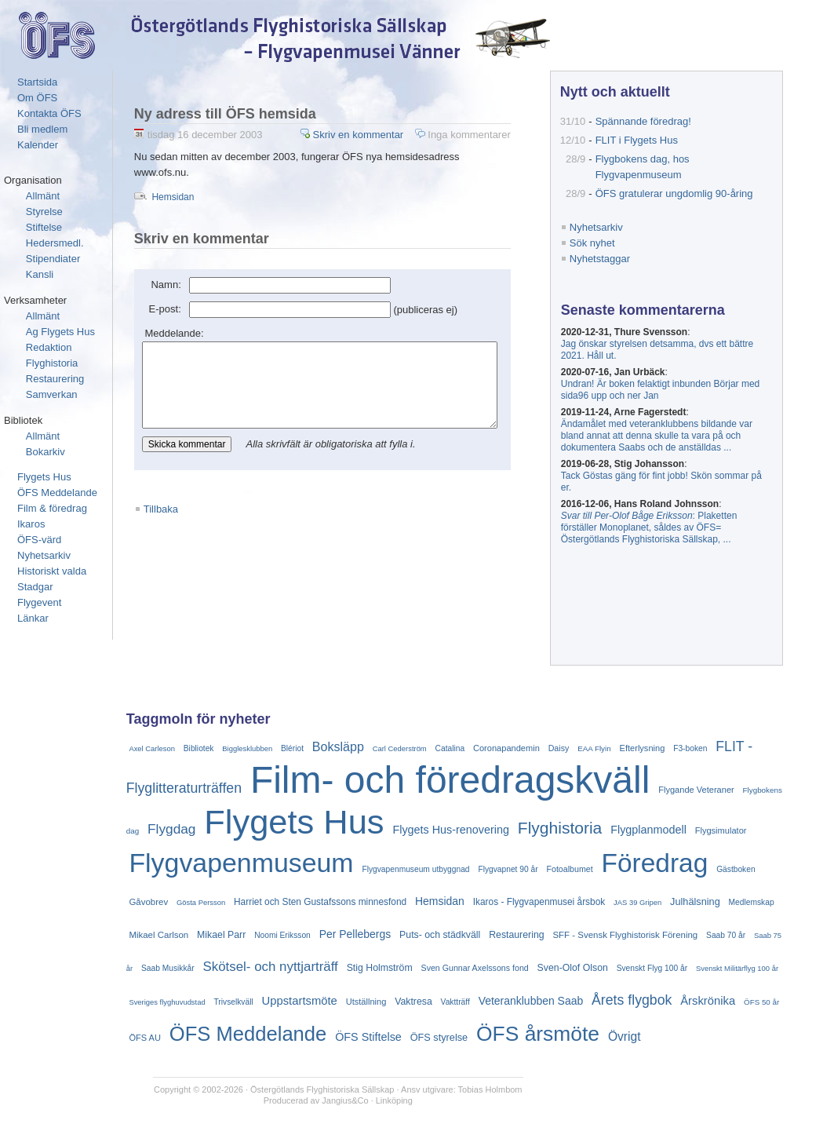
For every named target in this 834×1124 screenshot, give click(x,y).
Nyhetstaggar (605, 259)
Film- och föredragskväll (450, 780)
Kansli (39, 274)
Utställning (366, 1001)
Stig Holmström (380, 967)
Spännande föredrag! (649, 121)
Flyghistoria (52, 363)
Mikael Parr (221, 934)
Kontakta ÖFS (49, 113)
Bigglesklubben (247, 748)
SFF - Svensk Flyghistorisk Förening (624, 935)
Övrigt (624, 1036)
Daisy (559, 748)
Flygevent (39, 602)
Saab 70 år (725, 935)
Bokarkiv (45, 452)
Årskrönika (707, 1000)
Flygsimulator (721, 830)
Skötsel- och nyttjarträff (270, 966)
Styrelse (44, 211)
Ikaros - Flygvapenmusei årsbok (539, 901)
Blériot (292, 748)
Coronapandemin (506, 748)
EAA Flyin (594, 748)
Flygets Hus (44, 477)
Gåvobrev (148, 902)
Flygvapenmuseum (241, 863)
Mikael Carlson (158, 935)
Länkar (33, 618)
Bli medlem (42, 129)
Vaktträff (455, 1002)
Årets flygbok (632, 1000)
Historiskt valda (51, 571)
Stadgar (35, 587)
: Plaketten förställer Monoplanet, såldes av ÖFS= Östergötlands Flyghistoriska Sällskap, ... (654, 527)
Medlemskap (751, 902)
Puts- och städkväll (439, 934)
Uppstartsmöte (299, 1000)
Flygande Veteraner (696, 789)
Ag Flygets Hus (60, 332)
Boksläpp (338, 746)
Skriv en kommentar (395, 134)
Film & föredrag (52, 508)
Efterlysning (642, 748)
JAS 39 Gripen (637, 902)
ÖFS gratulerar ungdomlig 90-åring (680, 193)
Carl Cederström (400, 748)
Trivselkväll (233, 1002)
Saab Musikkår (168, 968)
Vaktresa (413, 1001)
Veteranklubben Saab (531, 1000)
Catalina (450, 748)
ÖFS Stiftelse (368, 1037)
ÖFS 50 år (761, 1002)
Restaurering (55, 379)
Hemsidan (172, 181)
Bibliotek (199, 748)
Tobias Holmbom (493, 1089)
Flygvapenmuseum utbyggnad (415, 869)
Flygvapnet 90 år (507, 869)
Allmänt (43, 196)
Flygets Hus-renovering (450, 829)
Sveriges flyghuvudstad (167, 1002)
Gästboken (736, 869)
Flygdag (171, 829)
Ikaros (31, 524)
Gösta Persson (201, 902)
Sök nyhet (598, 243)
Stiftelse (44, 227)
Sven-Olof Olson (572, 967)
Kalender (37, 145)
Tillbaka (161, 510)
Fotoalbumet (569, 869)
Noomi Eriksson (282, 935)
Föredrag (654, 863)
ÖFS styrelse (439, 1037)
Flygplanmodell (648, 829)
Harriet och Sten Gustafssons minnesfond (320, 901)
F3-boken (690, 748)
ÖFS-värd (39, 540)
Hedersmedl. (55, 243)
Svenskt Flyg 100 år (652, 968)
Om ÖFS (37, 98)
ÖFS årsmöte (537, 1034)
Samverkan (52, 394)
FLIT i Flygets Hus (642, 140)
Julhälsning (695, 901)
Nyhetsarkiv (44, 555)
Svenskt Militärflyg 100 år (737, 968)
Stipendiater (53, 259)
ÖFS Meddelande (57, 492)
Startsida (37, 82)
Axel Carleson (152, 748)
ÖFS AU (145, 1037)
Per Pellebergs (355, 934)
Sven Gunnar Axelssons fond (475, 968)
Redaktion (49, 347)
